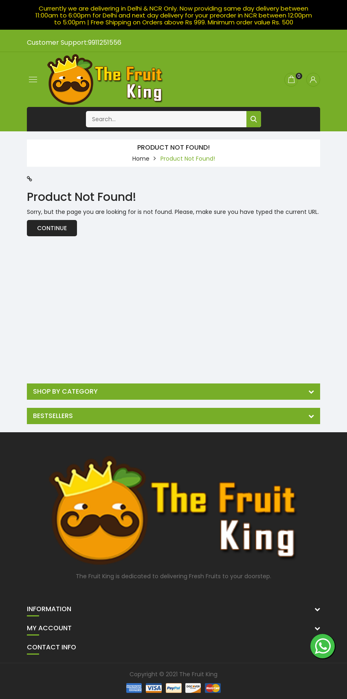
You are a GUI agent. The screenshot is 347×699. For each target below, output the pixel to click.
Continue (52, 228)
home (140, 159)
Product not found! (187, 159)
